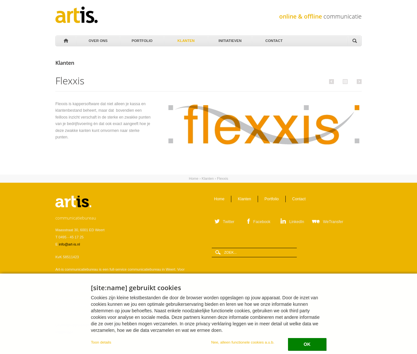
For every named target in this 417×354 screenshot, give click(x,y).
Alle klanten (344, 81)
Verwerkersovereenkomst (114, 325)
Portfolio (142, 39)
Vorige (332, 81)
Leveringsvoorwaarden (73, 325)
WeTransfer (333, 221)
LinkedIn (296, 221)
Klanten (186, 39)
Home (65, 41)
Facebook (261, 221)
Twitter (228, 221)
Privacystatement (151, 325)
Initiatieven (230, 39)
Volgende (358, 81)
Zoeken (354, 41)
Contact (273, 39)
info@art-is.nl (69, 244)
